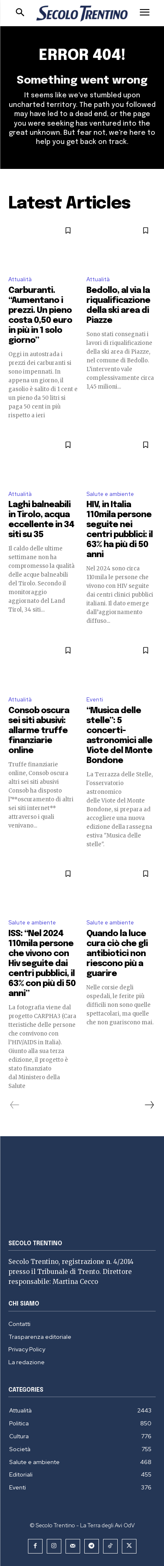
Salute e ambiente (110, 494)
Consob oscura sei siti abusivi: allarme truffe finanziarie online (38, 730)
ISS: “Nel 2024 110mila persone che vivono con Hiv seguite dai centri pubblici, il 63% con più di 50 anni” (42, 963)
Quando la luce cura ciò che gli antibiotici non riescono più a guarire (117, 953)
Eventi (94, 699)
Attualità (20, 279)
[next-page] (149, 1105)
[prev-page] (14, 1105)
